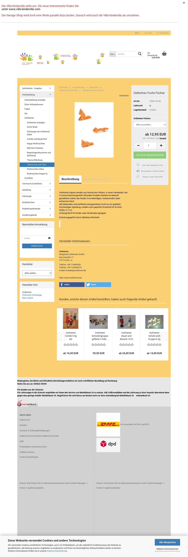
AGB (22, 441)
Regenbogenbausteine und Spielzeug (39, 154)
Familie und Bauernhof (37, 139)
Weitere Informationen (167, 549)
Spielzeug (26, 190)
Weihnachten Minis (35, 169)
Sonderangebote (29, 215)
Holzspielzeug (28, 94)
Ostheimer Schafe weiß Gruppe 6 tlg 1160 (154, 336)
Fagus (27, 109)
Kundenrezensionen (96, 179)
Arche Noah (32, 127)
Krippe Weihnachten (36, 143)
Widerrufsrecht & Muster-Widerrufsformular (39, 436)
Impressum (25, 420)
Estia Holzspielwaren (34, 104)
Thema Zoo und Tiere (36, 164)
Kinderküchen (28, 202)
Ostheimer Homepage (32, 295)
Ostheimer (124, 95)
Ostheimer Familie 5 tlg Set (71, 335)
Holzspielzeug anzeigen (35, 100)
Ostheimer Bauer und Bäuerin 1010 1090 (126, 336)
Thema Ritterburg (34, 160)
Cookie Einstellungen (29, 457)
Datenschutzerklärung (57, 551)
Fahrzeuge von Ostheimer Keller (38, 133)
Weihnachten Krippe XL (37, 173)
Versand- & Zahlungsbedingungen (35, 430)
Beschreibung (70, 179)
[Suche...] (112, 54)
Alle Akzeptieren (167, 542)
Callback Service (27, 452)
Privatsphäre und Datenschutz (33, 447)
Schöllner (29, 178)
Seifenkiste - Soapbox (32, 88)
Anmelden (37, 246)
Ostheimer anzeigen (36, 122)
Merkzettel (162, 33)
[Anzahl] (150, 145)
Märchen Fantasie (35, 148)
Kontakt (23, 425)
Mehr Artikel (27, 298)
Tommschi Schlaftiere (32, 183)
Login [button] (148, 33)
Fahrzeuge (26, 196)
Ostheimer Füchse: (142, 118)
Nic (26, 113)
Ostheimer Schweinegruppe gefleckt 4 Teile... (100, 335)
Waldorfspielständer (31, 208)
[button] (137, 33)
